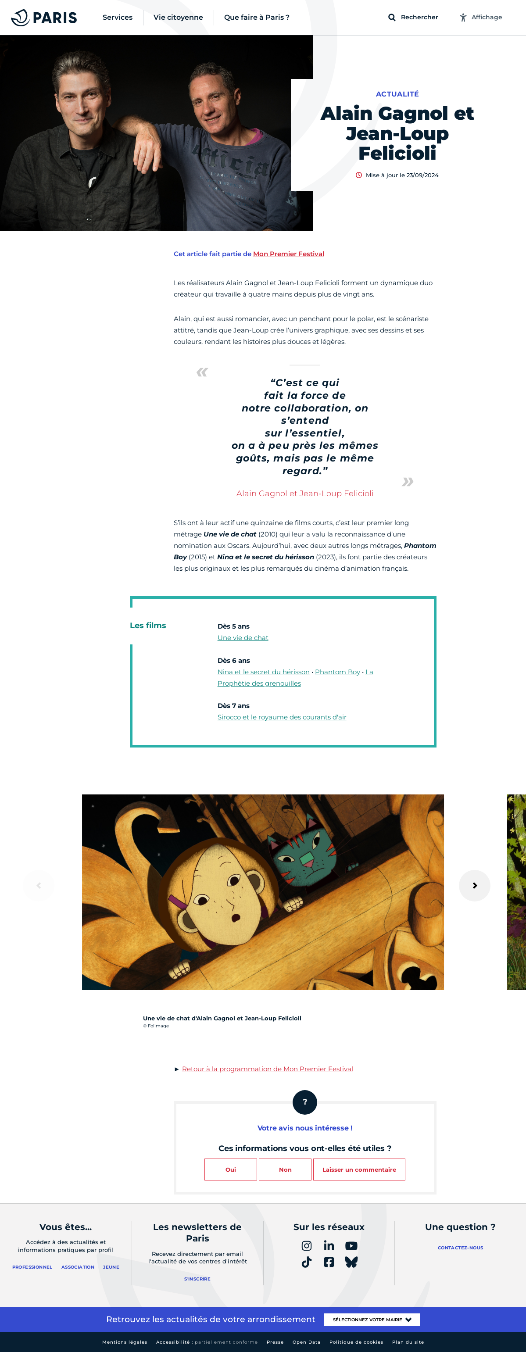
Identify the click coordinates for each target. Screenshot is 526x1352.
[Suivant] (474, 885)
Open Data (307, 1342)
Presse (275, 1342)
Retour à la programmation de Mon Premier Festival (267, 1069)
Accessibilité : (207, 1342)
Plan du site (408, 1342)
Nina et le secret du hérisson (264, 672)
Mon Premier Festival (288, 254)
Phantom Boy (337, 672)
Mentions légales (124, 1342)
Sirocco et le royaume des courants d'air (282, 717)
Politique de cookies (356, 1342)
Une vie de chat (243, 637)
